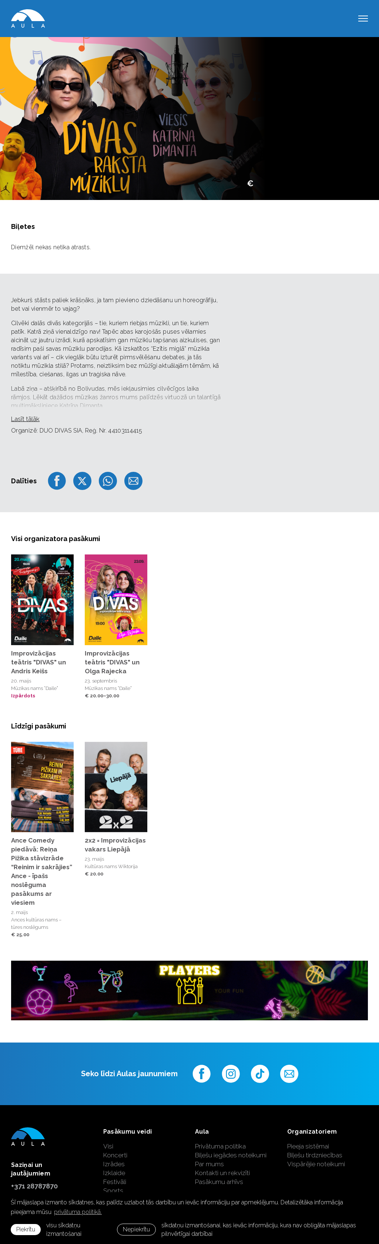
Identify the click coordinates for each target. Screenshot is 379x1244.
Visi (108, 1146)
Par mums (209, 1164)
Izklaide (114, 1173)
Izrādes (114, 1164)
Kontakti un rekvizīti (222, 1173)
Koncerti (115, 1155)
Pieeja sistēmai (308, 1146)
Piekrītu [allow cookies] (25, 1229)
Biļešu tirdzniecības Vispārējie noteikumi (316, 1159)
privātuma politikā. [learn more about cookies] (78, 1211)
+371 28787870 (34, 1186)
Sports (113, 1190)
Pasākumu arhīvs (219, 1181)
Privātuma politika (220, 1146)
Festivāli (114, 1181)
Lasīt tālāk (25, 419)
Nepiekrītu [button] (136, 1229)
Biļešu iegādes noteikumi (230, 1155)
